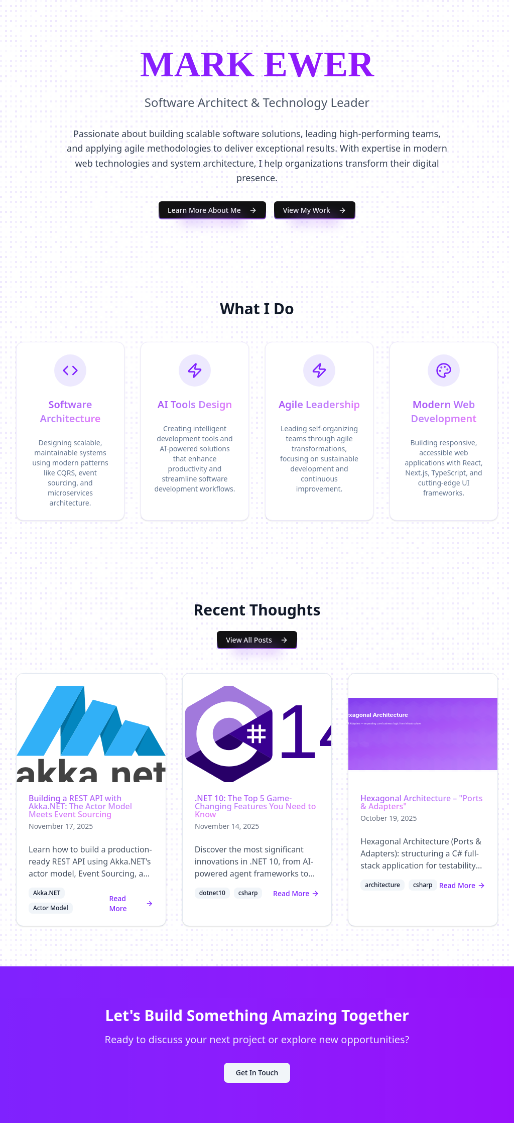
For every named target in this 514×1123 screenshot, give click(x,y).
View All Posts (257, 640)
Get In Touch (257, 1072)
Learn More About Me (212, 210)
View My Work (314, 210)
